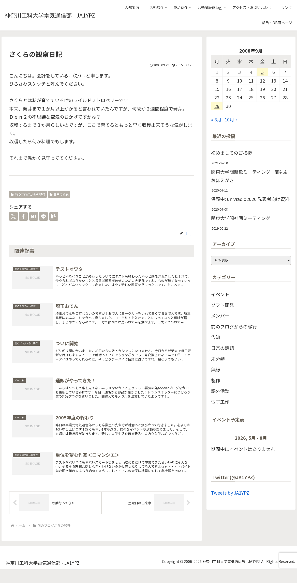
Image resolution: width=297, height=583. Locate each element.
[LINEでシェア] (43, 216)
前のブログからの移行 (28, 194)
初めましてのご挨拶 (231, 152)
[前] (219, 439)
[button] (53, 216)
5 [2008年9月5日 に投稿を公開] (262, 72)
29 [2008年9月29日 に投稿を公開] (216, 106)
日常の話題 (59, 194)
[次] (283, 439)
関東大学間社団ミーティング (240, 218)
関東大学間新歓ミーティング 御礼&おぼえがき (249, 175)
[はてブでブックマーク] (33, 216)
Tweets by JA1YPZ (230, 492)
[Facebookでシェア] (23, 216)
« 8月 (216, 119)
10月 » (231, 119)
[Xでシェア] (13, 216)
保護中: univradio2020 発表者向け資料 (250, 199)
